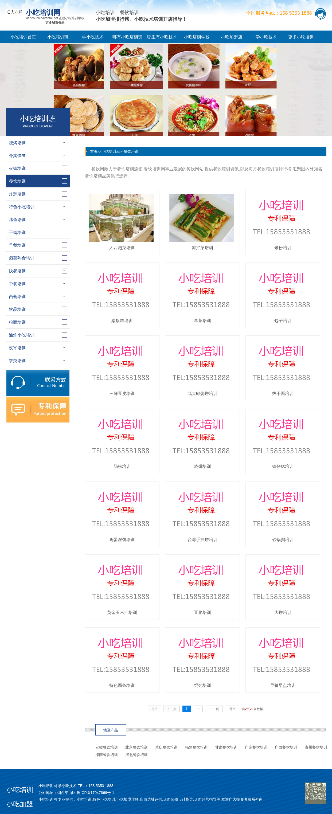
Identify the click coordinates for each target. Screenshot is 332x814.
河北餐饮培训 (136, 755)
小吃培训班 (58, 37)
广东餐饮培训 (256, 747)
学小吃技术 (92, 37)
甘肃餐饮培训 (226, 747)
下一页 (214, 709)
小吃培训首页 (23, 37)
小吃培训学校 (197, 37)
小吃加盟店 (231, 37)
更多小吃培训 (301, 37)
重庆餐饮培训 (166, 747)
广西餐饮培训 (286, 747)
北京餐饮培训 (136, 747)
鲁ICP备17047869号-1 (95, 792)
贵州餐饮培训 (316, 747)
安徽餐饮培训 (106, 747)
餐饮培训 (131, 151)
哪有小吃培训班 (127, 37)
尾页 (232, 709)
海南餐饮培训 (106, 755)
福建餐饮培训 (196, 747)
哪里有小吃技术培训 (162, 39)
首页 (93, 151)
